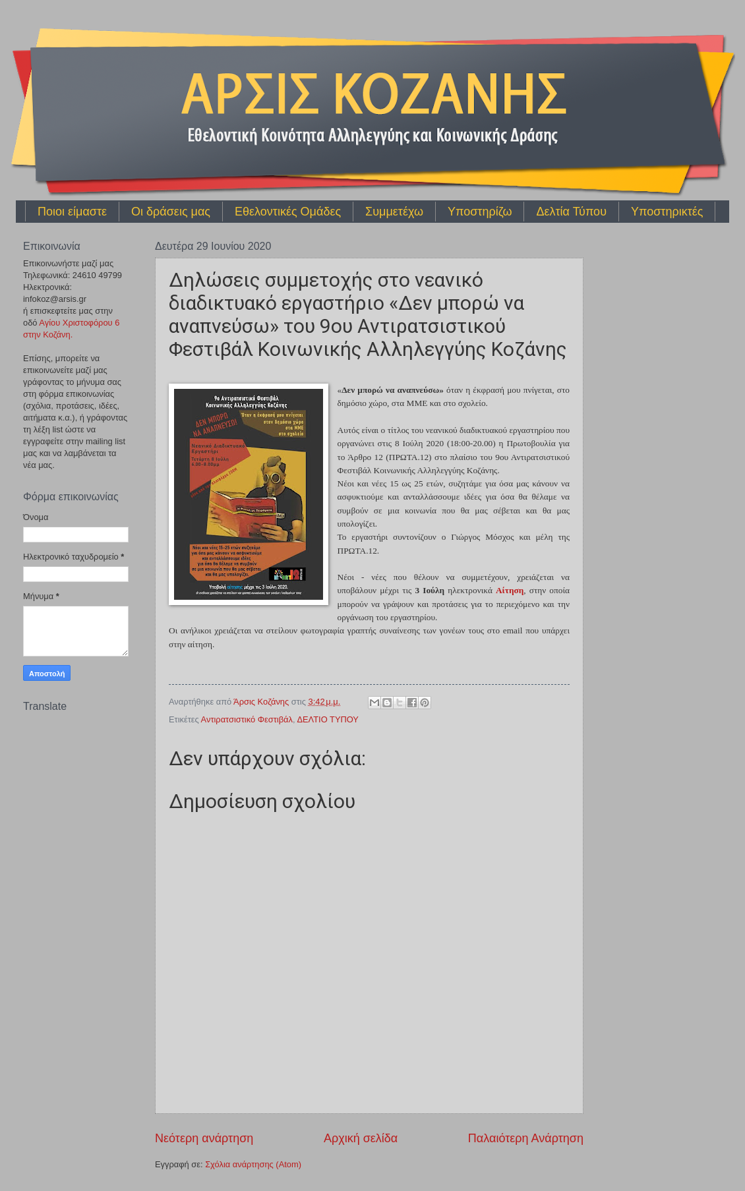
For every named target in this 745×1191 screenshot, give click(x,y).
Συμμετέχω (394, 211)
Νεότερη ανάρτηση (204, 1138)
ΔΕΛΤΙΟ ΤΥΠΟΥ (328, 719)
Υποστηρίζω (480, 211)
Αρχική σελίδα (361, 1138)
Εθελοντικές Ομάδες (288, 211)
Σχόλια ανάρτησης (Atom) (253, 1164)
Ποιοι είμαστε (72, 211)
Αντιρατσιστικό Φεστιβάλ (247, 719)
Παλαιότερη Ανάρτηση (525, 1138)
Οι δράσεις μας (170, 211)
